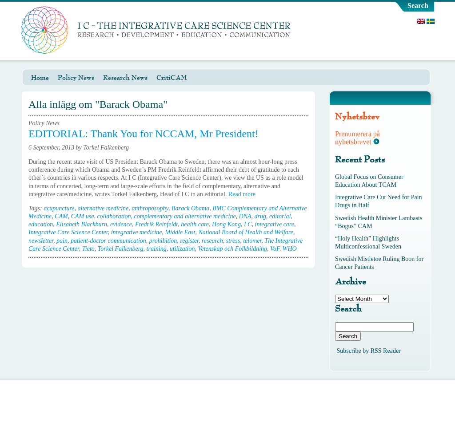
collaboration (114, 216)
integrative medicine (136, 232)
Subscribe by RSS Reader (369, 350)
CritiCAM (171, 77)
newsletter (40, 240)
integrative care (275, 224)
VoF (274, 248)
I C (248, 224)
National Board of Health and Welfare (245, 232)
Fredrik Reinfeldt (156, 224)
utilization (182, 248)
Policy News (76, 77)
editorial (280, 216)
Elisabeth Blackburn (81, 224)
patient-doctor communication (108, 240)
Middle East (180, 232)
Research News (125, 77)
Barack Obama (190, 208)
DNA (245, 216)
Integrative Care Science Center (68, 232)
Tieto (88, 248)
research (212, 240)
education (40, 224)
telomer (252, 240)
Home (40, 77)
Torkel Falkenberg (121, 248)
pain (62, 240)
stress (233, 240)
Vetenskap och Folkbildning (232, 248)
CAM (61, 216)
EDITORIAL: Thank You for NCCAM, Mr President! (143, 133)
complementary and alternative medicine (185, 216)
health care (195, 224)
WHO (290, 248)
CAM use (82, 216)
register (189, 240)
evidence (121, 224)
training (157, 248)
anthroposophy (150, 208)
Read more (245, 194)
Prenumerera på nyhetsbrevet (357, 138)
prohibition (163, 240)
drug (260, 216)
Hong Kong (226, 224)
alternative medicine (103, 208)
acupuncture (59, 208)
